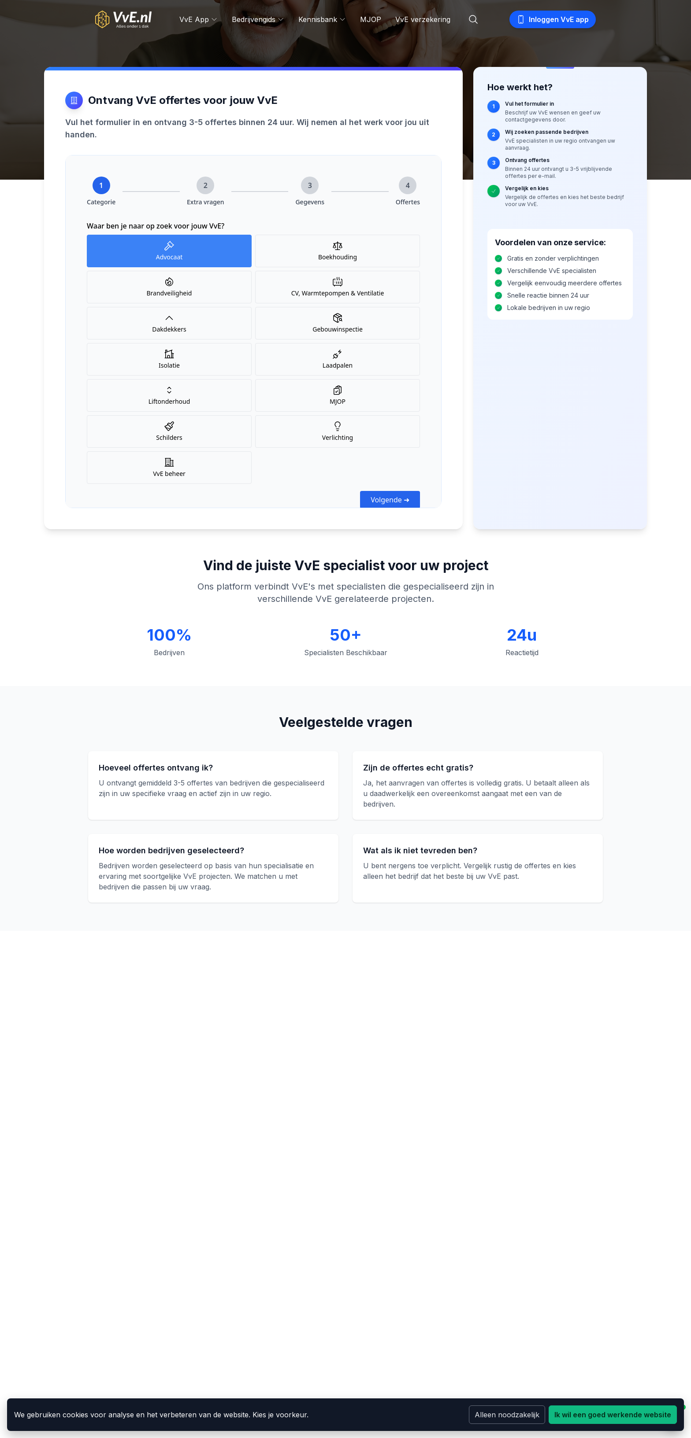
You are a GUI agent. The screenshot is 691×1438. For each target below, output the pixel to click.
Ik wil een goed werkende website (612, 1414)
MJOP (370, 19)
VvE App (198, 19)
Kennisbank (322, 19)
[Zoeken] (473, 19)
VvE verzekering (422, 19)
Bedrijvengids (258, 19)
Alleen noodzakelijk (507, 1414)
